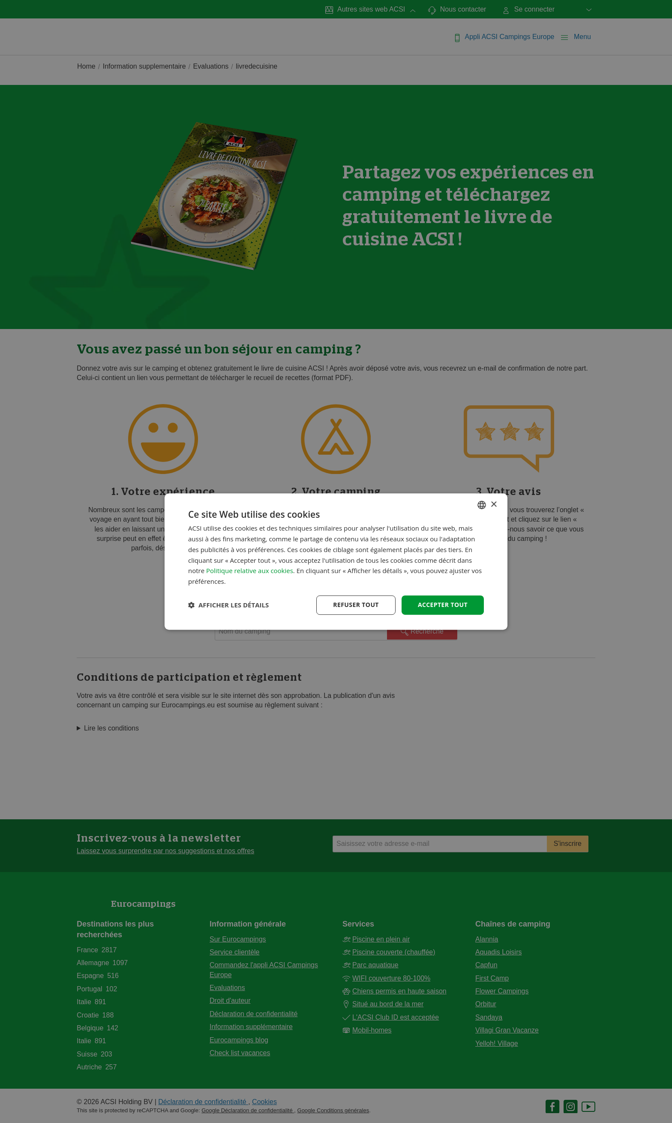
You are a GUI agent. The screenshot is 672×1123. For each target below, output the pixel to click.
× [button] (493, 504)
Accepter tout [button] (443, 605)
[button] (228, 605)
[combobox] (481, 505)
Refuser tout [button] (356, 605)
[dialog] (336, 561)
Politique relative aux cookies (249, 571)
